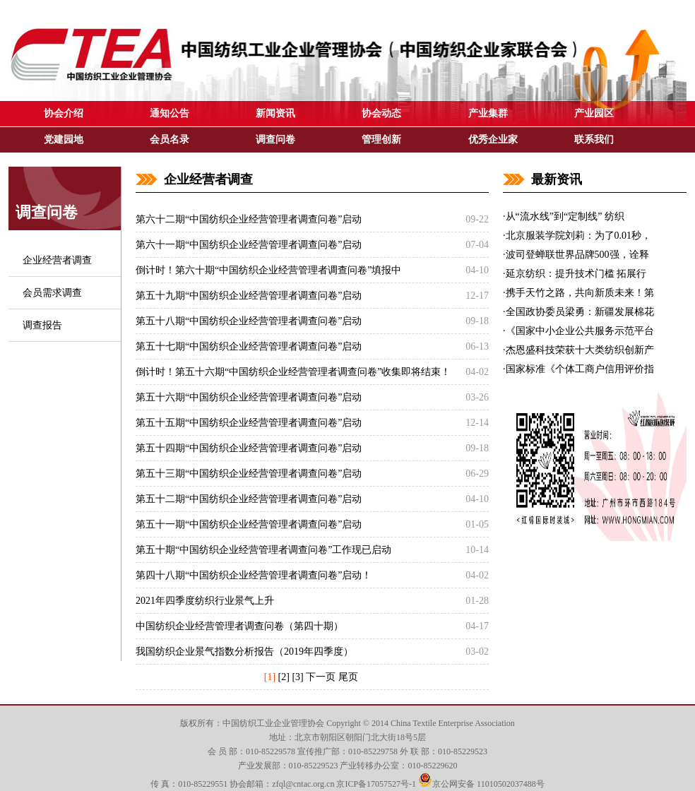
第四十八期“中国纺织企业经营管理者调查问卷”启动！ (254, 575)
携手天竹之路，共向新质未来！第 (580, 292)
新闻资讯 (275, 113)
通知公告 (169, 113)
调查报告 (42, 325)
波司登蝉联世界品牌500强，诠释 (577, 254)
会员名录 (169, 139)
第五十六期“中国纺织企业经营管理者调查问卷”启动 (249, 397)
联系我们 (594, 139)
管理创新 (381, 139)
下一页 (320, 677)
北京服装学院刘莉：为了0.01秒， (579, 235)
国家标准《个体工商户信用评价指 (580, 369)
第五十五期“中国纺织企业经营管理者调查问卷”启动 (249, 422)
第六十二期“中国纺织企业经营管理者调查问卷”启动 (249, 219)
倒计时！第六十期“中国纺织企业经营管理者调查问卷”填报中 (268, 270)
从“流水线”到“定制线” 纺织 (565, 216)
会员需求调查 (52, 292)
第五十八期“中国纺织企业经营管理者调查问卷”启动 (249, 321)
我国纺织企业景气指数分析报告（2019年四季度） (244, 651)
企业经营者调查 (57, 260)
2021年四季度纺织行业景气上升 (205, 600)
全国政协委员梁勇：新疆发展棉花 (580, 312)
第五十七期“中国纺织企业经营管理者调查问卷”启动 (249, 346)
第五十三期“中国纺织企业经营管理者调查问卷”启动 (249, 473)
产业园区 (594, 113)
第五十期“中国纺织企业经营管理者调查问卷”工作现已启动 (263, 550)
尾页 (348, 677)
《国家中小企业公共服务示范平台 (580, 331)
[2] (284, 677)
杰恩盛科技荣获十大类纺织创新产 (580, 350)
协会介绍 (63, 113)
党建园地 (63, 139)
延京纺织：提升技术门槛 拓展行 (576, 273)
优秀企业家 (493, 139)
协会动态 (381, 113)
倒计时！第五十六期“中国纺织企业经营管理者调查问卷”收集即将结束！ (293, 372)
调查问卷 (275, 139)
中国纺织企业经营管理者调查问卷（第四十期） (239, 626)
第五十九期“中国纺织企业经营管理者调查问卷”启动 (249, 295)
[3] (297, 677)
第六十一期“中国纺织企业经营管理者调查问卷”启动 (249, 244)
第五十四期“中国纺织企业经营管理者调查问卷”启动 (249, 448)
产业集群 (488, 113)
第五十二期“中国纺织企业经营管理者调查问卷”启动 (249, 499)
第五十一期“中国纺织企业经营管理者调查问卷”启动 (249, 524)
